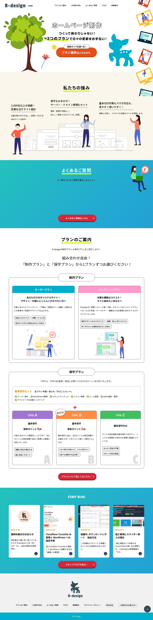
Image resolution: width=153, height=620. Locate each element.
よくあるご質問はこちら (77, 218)
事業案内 (114, 5)
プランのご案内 (60, 5)
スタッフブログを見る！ (77, 564)
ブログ (104, 5)
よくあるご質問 (91, 5)
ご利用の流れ (76, 5)
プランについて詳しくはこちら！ (77, 476)
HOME (30, 6)
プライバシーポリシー (92, 605)
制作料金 (109, 605)
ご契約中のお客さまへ (128, 605)
